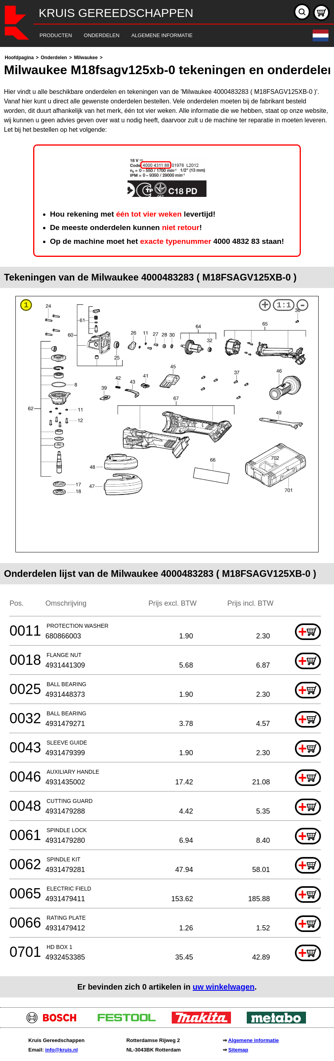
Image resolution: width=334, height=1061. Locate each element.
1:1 (284, 305)
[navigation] (156, 35)
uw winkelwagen (224, 986)
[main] (167, 525)
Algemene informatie (253, 1040)
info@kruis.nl (61, 1050)
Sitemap (238, 1050)
